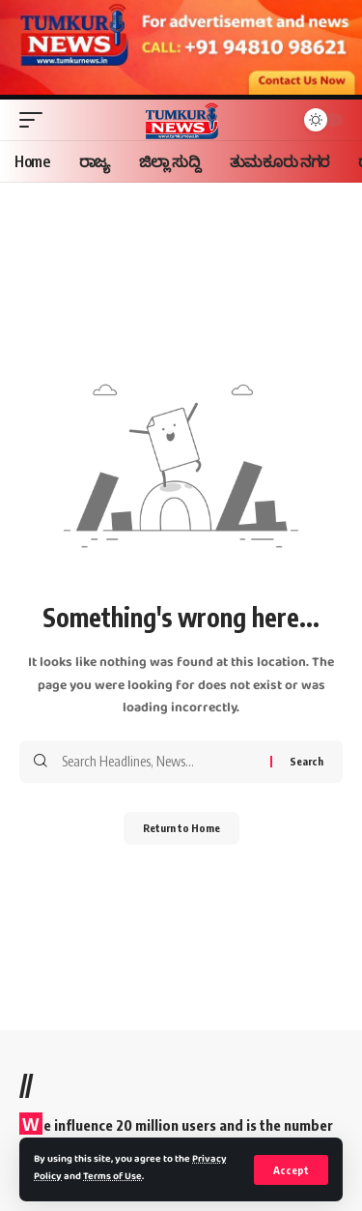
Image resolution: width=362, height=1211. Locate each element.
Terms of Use (112, 1177)
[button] (291, 1170)
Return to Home (181, 828)
